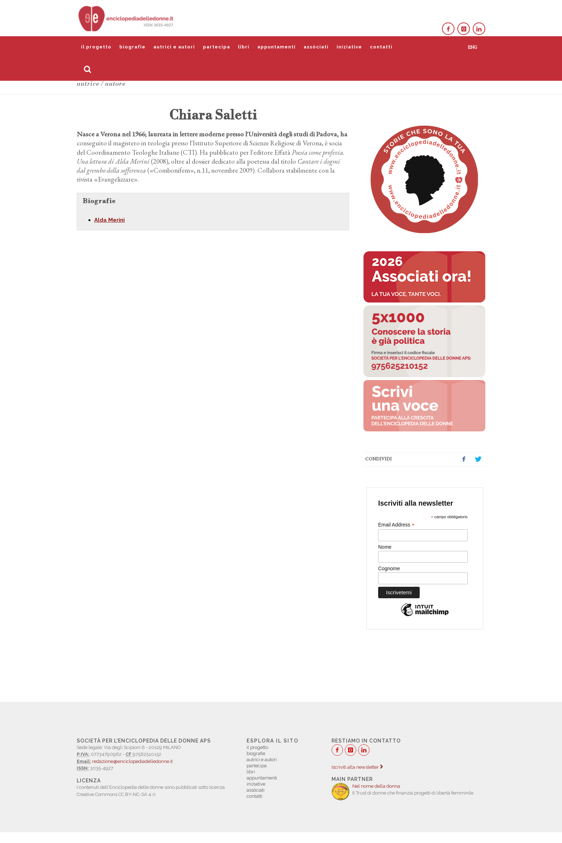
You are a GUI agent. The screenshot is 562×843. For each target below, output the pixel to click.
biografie (132, 47)
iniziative (349, 47)
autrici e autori (174, 47)
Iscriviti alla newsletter (357, 767)
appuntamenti (276, 47)
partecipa (216, 47)
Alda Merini (109, 220)
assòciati (316, 47)
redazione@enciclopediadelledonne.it (132, 761)
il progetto (96, 47)
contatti (381, 47)
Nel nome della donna (376, 786)
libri (243, 47)
